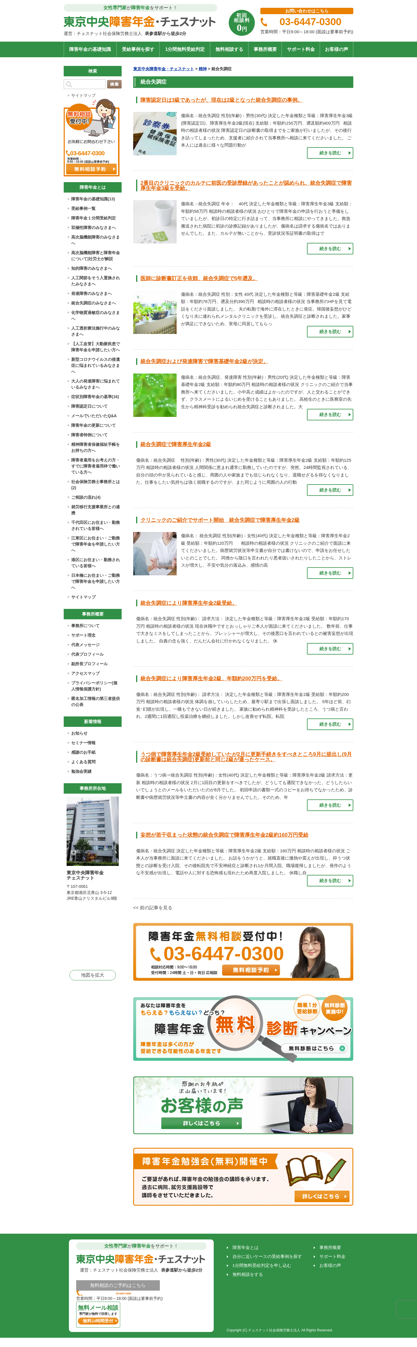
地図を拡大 (92, 975)
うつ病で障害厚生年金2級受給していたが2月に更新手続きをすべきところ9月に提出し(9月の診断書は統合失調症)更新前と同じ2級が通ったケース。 (246, 757)
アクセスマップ (85, 673)
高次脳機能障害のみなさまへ (95, 240)
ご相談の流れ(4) (85, 497)
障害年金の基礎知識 (90, 49)
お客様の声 (336, 49)
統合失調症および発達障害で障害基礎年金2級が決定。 (204, 361)
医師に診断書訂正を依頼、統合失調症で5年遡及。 (199, 278)
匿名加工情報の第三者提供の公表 (95, 701)
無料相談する (229, 49)
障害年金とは (246, 1247)
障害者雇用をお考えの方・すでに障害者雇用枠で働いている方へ (95, 466)
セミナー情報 (83, 742)
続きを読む (330, 152)
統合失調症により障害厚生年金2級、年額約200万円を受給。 (211, 678)
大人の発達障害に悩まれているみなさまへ (95, 384)
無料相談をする (248, 1274)
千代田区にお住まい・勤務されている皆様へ (95, 525)
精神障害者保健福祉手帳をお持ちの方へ (95, 447)
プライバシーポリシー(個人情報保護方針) (94, 686)
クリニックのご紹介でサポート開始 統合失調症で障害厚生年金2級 (220, 520)
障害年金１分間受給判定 (93, 218)
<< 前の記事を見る (152, 907)
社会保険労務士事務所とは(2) (95, 484)
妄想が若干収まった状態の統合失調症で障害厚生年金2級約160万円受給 (224, 835)
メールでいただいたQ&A (94, 415)
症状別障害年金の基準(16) (95, 396)
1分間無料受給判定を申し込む (262, 1265)
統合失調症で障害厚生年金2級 (175, 444)
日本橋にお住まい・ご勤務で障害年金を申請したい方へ (95, 581)
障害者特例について (89, 435)
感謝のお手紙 (83, 752)
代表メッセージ (85, 644)
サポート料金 (301, 49)
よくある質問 (83, 762)
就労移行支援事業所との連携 (95, 510)
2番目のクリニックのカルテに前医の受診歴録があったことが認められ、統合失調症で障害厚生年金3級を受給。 (246, 185)
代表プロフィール (87, 654)
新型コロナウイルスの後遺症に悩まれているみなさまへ (95, 365)
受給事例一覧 (83, 208)
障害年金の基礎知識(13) (93, 199)
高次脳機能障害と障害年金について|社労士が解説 (95, 255)
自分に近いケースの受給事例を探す (267, 1256)
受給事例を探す (138, 49)
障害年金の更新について (93, 425)
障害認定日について (89, 406)
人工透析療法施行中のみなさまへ (95, 331)
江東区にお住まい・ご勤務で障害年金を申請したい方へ (95, 544)
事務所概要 (265, 49)
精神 (203, 68)
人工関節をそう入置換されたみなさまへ (95, 281)
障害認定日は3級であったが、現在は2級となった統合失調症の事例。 (221, 100)
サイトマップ (83, 95)
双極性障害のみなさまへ (93, 227)
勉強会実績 (81, 771)
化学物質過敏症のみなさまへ (95, 315)
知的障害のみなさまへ (91, 268)
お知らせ (79, 733)
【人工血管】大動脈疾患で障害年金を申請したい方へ (95, 346)
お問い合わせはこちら (307, 10)
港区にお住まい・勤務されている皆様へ (95, 562)
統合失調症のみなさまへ (93, 303)
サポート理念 (83, 635)
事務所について (85, 625)
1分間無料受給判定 (185, 49)
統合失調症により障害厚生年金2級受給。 (188, 603)
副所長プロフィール (89, 664)
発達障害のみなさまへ (91, 293)
